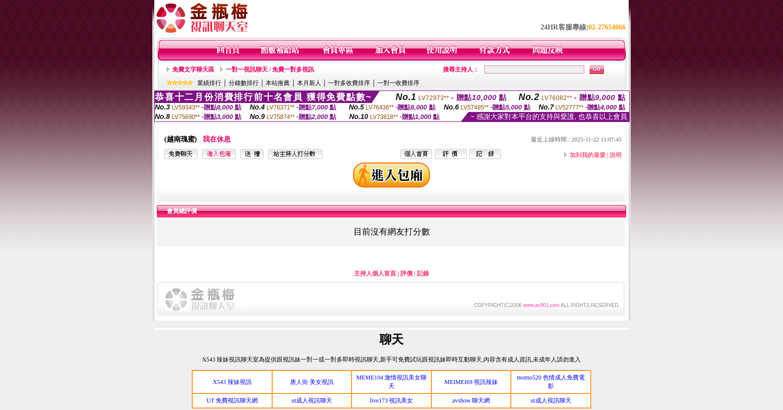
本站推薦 (278, 83)
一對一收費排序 (398, 83)
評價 (406, 273)
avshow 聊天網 (471, 400)
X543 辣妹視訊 (232, 382)
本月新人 (309, 83)
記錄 (423, 273)
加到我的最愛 (588, 155)
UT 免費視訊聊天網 (232, 400)
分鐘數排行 (244, 83)
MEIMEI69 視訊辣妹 (471, 382)
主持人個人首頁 (375, 273)
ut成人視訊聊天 (312, 400)
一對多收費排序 (349, 83)
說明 (616, 155)
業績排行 (209, 83)
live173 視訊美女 (391, 400)
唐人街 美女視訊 (312, 382)
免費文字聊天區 (193, 69)
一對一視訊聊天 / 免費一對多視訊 (270, 69)
